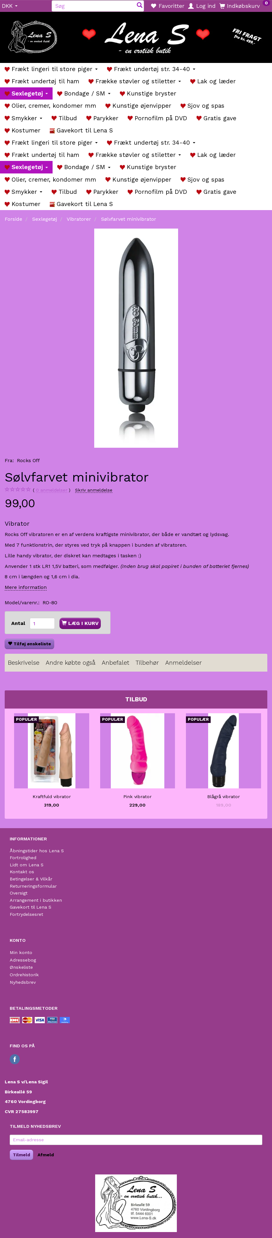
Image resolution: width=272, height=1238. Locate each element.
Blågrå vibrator (223, 796)
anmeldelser (51, 490)
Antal (19, 623)
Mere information (26, 587)
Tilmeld (21, 1154)
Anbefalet (115, 662)
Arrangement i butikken (36, 900)
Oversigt (19, 892)
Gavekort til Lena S (30, 907)
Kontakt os (22, 871)
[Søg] (139, 6)
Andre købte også (70, 662)
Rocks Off (28, 460)
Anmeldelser (183, 662)
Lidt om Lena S (27, 864)
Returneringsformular (33, 886)
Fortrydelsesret (26, 914)
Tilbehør (147, 662)
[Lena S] (136, 35)
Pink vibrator (137, 796)
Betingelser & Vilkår (31, 878)
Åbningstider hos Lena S (37, 850)
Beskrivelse (23, 662)
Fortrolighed (23, 857)
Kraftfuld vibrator (52, 796)
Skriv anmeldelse (93, 490)
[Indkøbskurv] (245, 5)
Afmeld (46, 1154)
